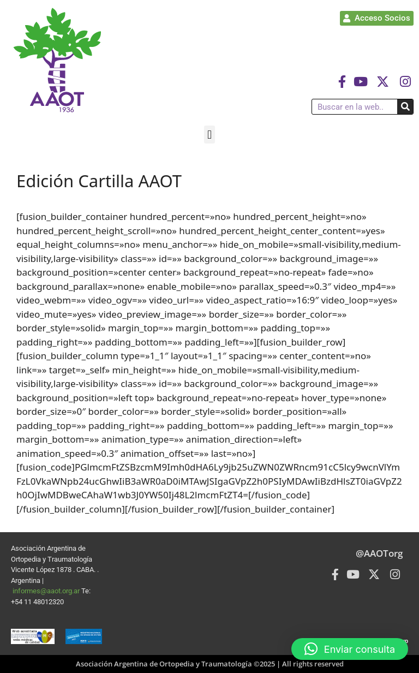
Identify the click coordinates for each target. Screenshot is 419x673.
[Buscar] (405, 106)
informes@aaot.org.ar (47, 591)
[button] (209, 135)
